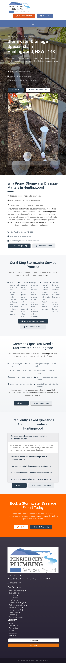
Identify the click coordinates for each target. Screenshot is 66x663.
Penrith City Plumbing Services (35, 660)
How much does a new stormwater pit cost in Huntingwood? (29, 458)
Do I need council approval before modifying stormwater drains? (28, 437)
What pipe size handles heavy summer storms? (31, 473)
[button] (10, 575)
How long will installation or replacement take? (31, 466)
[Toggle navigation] (33, 23)
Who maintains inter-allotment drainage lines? (31, 479)
